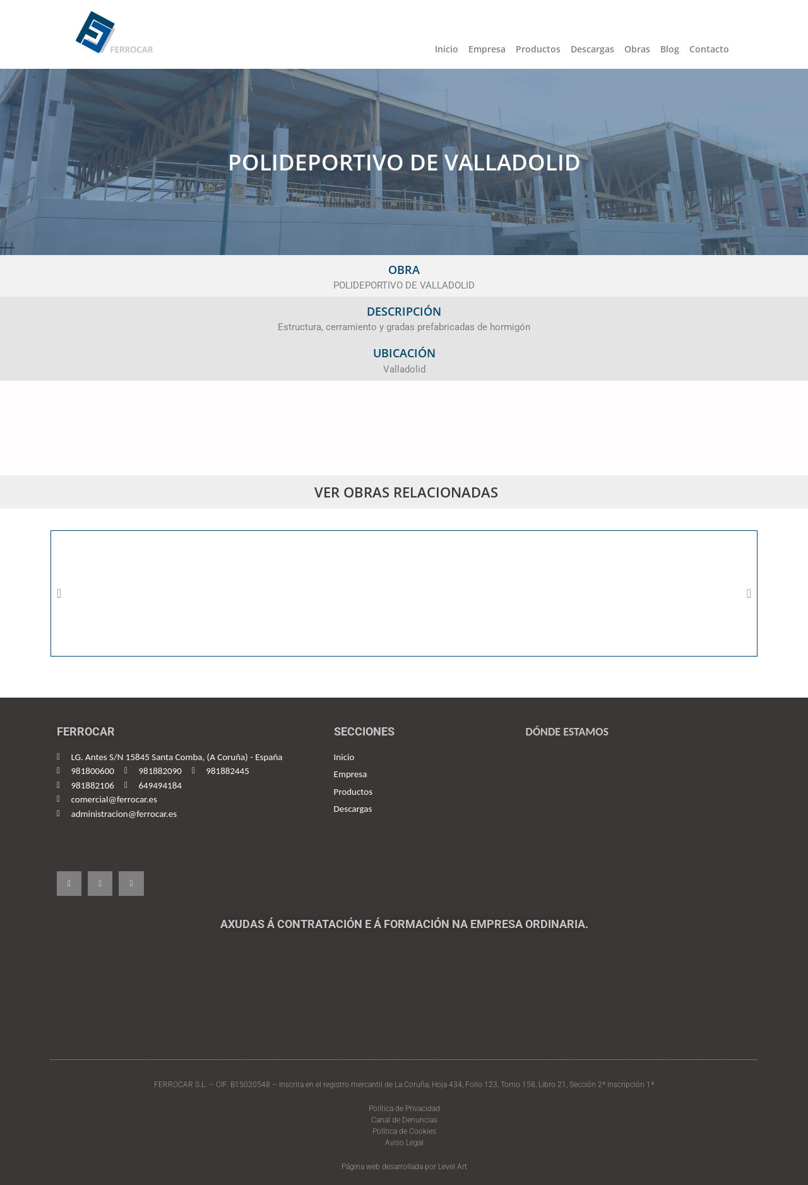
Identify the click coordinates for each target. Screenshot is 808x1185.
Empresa (487, 49)
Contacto (709, 49)
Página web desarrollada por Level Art (404, 1166)
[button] (59, 593)
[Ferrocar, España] (636, 821)
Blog (669, 49)
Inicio (446, 49)
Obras (637, 49)
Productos (538, 49)
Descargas (592, 49)
